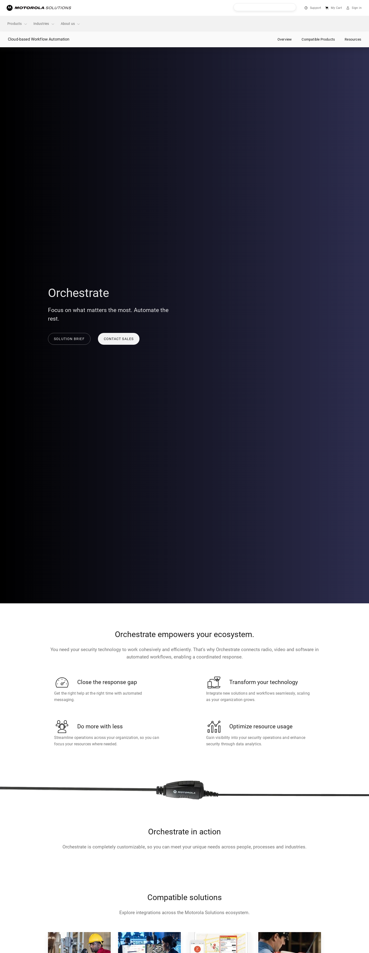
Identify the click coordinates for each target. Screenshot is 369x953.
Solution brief (69, 339)
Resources (353, 39)
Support (315, 8)
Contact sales (119, 339)
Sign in (357, 8)
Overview (284, 39)
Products (17, 23)
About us (71, 23)
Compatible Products (318, 39)
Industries (44, 23)
